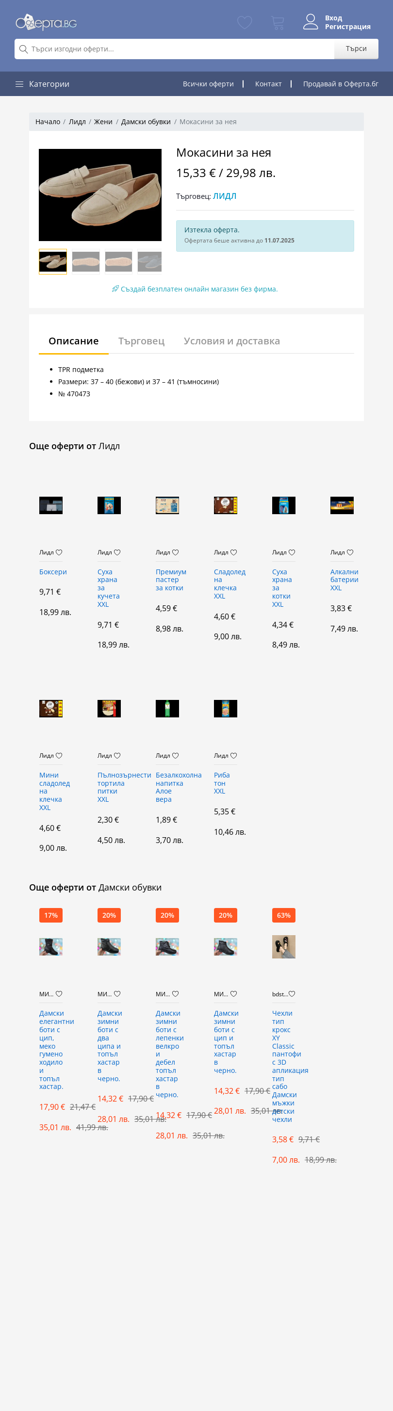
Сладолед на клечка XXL (225, 584)
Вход (333, 18)
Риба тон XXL (222, 783)
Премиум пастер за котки (167, 580)
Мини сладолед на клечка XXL (51, 791)
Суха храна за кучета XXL (109, 588)
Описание (74, 340)
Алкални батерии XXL (342, 580)
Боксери (51, 572)
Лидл (77, 121)
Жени (103, 121)
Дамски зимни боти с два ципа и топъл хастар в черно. (109, 1046)
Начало (47, 121)
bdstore (280, 994)
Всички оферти (208, 83)
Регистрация (348, 26)
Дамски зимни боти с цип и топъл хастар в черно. (225, 1042)
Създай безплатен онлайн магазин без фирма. (195, 288)
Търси (356, 48)
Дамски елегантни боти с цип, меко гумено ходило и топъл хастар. (51, 1050)
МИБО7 (47, 994)
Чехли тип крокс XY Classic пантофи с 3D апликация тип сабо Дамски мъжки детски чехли (283, 1066)
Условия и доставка (232, 340)
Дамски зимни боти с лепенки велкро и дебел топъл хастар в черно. (167, 1054)
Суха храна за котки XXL (282, 588)
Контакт (268, 83)
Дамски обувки (146, 121)
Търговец (141, 340)
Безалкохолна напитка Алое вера (167, 787)
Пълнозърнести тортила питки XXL (109, 787)
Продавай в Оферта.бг (340, 83)
